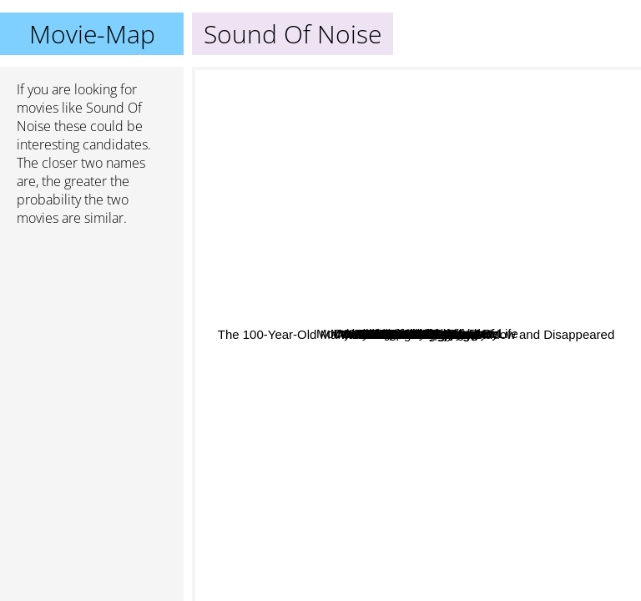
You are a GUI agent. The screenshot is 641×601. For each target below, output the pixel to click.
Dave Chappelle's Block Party (281, 408)
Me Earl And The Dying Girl (431, 477)
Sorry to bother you (433, 201)
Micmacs (318, 134)
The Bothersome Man (285, 491)
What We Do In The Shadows (484, 320)
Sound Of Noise (416, 334)
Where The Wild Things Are (405, 136)
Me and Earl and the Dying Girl (333, 348)
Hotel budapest (469, 297)
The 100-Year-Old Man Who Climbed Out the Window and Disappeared (397, 411)
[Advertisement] (91, 328)
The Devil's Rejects (516, 425)
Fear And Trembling (296, 260)
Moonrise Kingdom (509, 368)
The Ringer (300, 385)
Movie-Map (92, 34)
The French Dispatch (337, 281)
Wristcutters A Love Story (533, 283)
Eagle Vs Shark (557, 386)
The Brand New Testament (312, 373)
